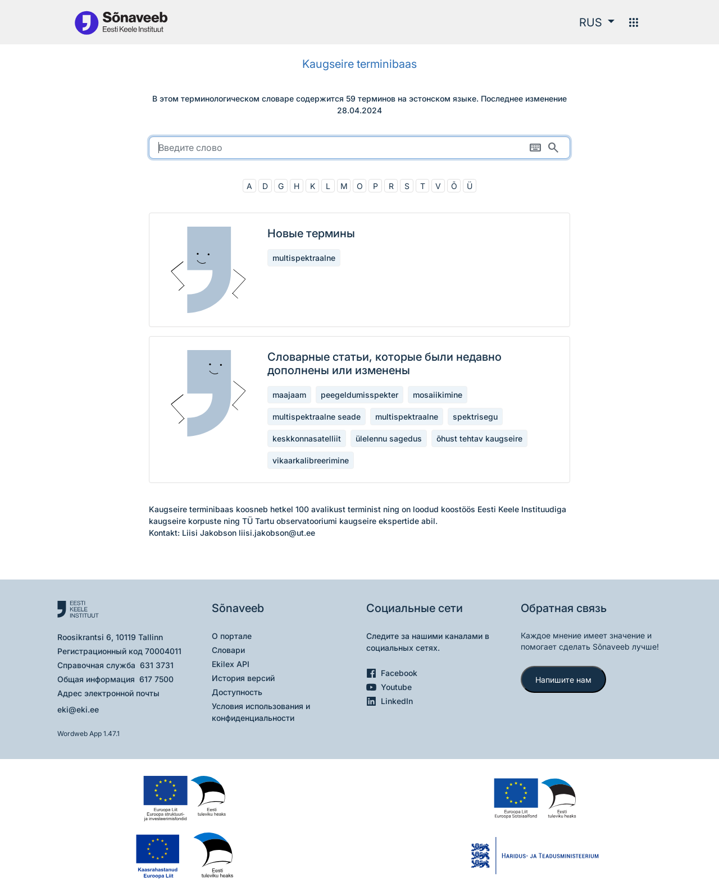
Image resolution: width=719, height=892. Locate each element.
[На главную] (121, 22)
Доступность (237, 692)
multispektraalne (303, 258)
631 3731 (157, 665)
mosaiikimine (437, 394)
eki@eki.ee (78, 709)
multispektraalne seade (316, 416)
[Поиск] (553, 147)
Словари (228, 650)
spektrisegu (475, 416)
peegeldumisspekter (359, 394)
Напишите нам (563, 679)
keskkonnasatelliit (306, 438)
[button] (597, 22)
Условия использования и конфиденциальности (261, 712)
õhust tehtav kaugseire (479, 438)
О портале (232, 636)
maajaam (289, 394)
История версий (243, 678)
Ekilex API (230, 664)
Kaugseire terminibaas (359, 64)
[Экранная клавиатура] (535, 147)
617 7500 (156, 679)
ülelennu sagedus (389, 438)
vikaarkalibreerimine (310, 460)
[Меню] (634, 22)
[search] (359, 147)
